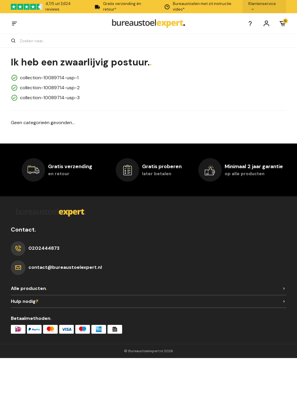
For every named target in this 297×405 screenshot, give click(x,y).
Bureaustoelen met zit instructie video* (197, 6)
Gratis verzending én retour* (117, 6)
